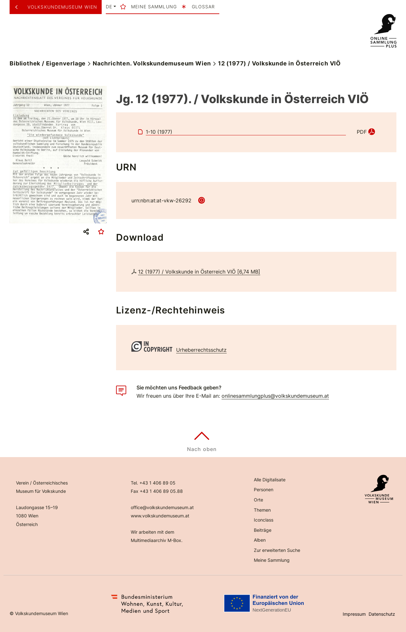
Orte (258, 499)
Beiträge (262, 530)
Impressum (354, 614)
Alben (260, 540)
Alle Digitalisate (269, 479)
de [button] (109, 6)
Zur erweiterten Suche (277, 550)
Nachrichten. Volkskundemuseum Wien (152, 63)
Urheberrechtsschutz (201, 350)
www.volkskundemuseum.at (160, 515)
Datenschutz (382, 614)
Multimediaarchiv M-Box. (157, 540)
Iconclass (263, 520)
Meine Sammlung (272, 560)
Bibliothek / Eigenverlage (48, 63)
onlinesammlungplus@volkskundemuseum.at (275, 396)
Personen (263, 489)
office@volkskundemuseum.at (162, 507)
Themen (262, 510)
